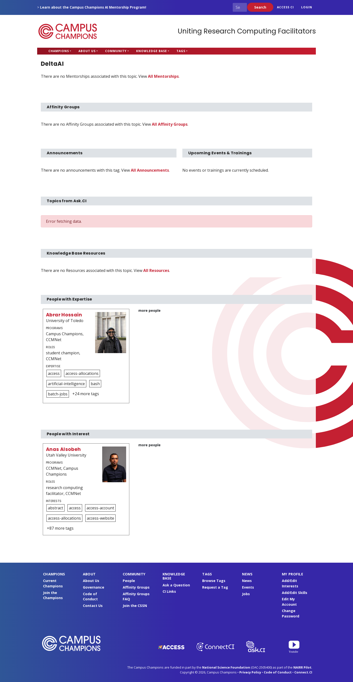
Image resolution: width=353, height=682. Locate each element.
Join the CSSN (135, 605)
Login (306, 7)
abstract (55, 508)
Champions (58, 51)
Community (116, 51)
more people (149, 310)
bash (95, 383)
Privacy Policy (250, 672)
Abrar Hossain (64, 315)
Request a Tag (215, 587)
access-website (100, 518)
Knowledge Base (151, 51)
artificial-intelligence (66, 383)
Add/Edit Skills (294, 592)
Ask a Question (176, 585)
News (247, 580)
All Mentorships (163, 76)
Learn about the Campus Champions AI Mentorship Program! (93, 7)
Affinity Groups (136, 587)
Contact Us (93, 605)
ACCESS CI (285, 7)
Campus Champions (67, 31)
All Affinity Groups (170, 124)
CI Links (169, 591)
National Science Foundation (226, 667)
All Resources (156, 270)
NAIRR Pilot (302, 667)
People (129, 580)
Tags (180, 51)
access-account (100, 508)
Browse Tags (213, 580)
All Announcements (150, 170)
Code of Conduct (278, 672)
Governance (93, 587)
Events (248, 587)
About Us (87, 51)
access (54, 373)
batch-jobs (57, 394)
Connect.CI (303, 672)
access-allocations (82, 373)
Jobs (246, 594)
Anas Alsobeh (63, 449)
